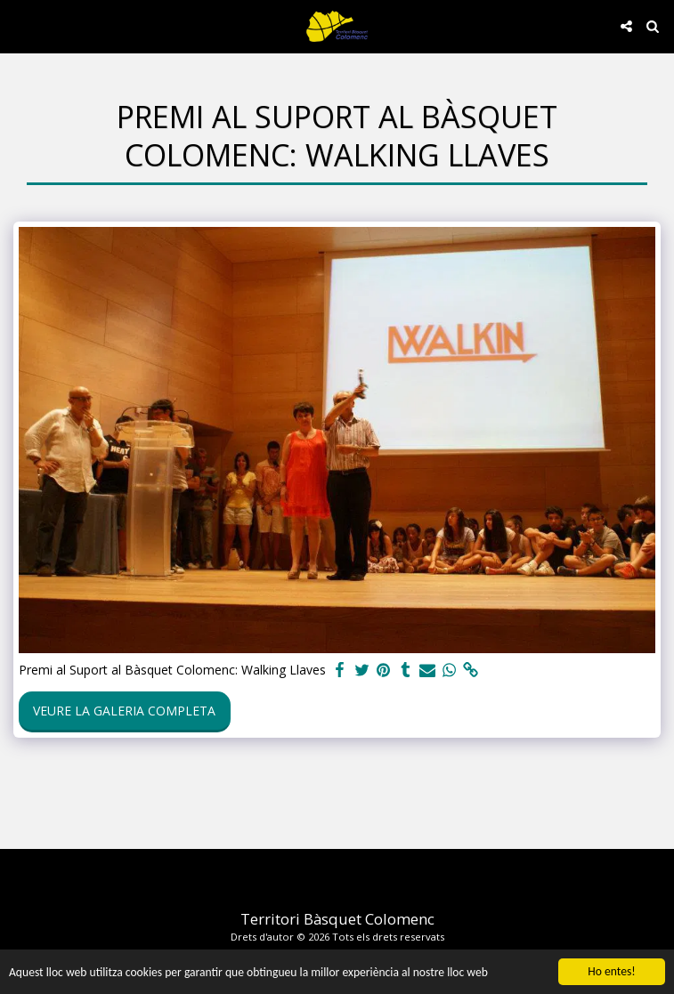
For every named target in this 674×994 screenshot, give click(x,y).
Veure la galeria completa (124, 710)
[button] (19, 25)
